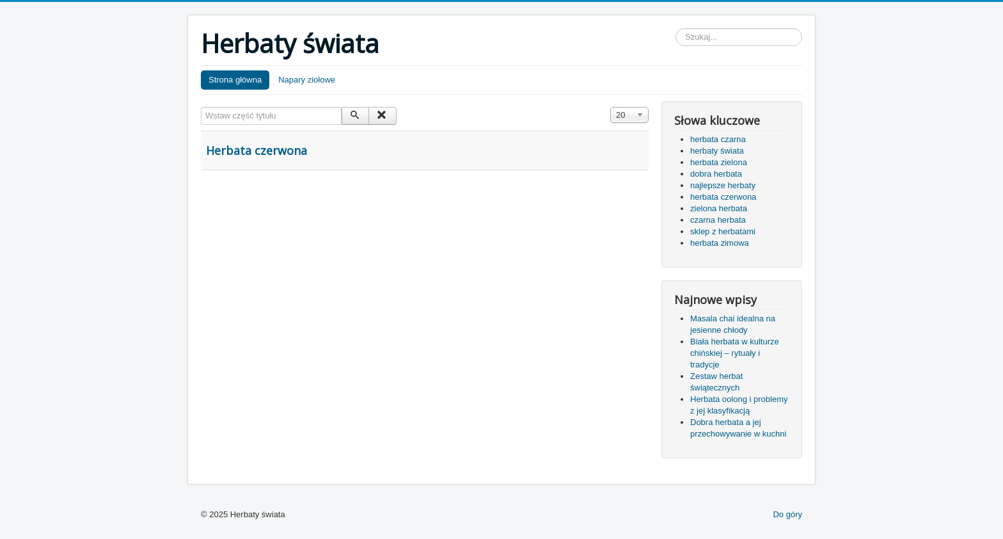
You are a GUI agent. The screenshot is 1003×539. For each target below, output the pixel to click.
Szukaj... (675, 28)
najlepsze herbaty (722, 185)
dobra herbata (716, 174)
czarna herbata (718, 220)
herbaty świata (717, 151)
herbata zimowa (719, 243)
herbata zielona (718, 162)
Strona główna (235, 79)
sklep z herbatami (722, 231)
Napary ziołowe (306, 79)
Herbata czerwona (256, 150)
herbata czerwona (723, 197)
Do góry (787, 514)
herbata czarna (718, 139)
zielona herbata (718, 208)
